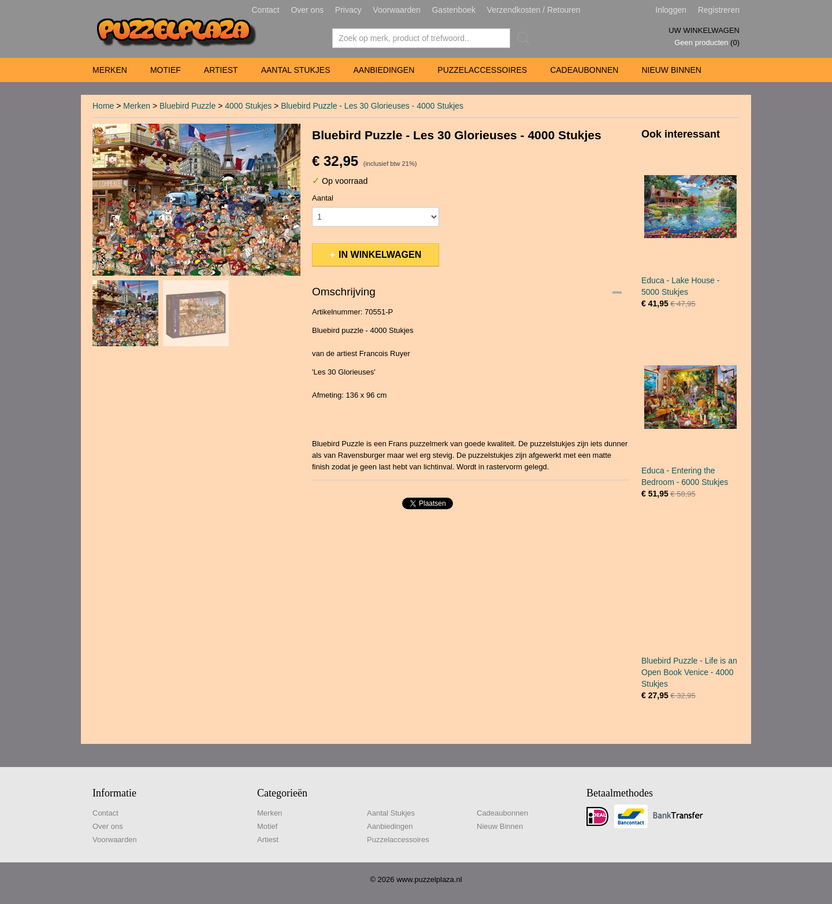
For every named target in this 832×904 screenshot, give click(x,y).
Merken (109, 70)
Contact (266, 9)
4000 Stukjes (248, 105)
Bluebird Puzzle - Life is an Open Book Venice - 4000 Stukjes (689, 672)
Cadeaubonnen (584, 70)
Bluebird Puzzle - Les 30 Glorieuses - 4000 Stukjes (372, 105)
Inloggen (670, 9)
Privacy (348, 9)
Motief (165, 70)
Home (103, 105)
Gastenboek (454, 9)
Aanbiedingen (383, 70)
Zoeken (521, 38)
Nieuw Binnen (671, 70)
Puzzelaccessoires (482, 70)
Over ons (307, 9)
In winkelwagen (380, 255)
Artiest (221, 70)
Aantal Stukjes (295, 70)
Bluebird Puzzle (187, 105)
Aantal (322, 198)
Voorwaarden (397, 9)
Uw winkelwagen (704, 30)
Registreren (719, 9)
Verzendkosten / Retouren (534, 9)
